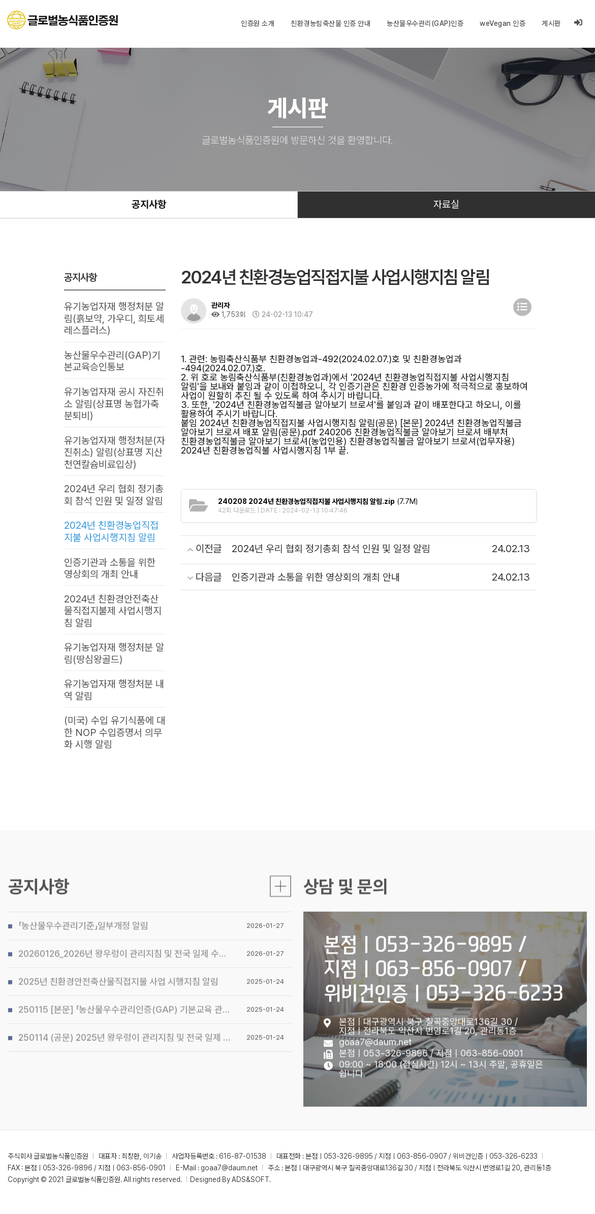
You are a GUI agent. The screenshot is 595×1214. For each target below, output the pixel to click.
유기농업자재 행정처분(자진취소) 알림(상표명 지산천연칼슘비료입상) (114, 456)
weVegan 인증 (502, 23)
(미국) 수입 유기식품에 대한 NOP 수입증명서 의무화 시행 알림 (114, 740)
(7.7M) (318, 502)
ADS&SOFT (250, 1188)
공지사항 (149, 205)
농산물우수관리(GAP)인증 (425, 23)
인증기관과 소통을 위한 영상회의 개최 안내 (109, 573)
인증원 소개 (257, 23)
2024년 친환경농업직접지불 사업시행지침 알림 (111, 536)
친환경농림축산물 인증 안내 (330, 23)
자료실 (446, 205)
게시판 (551, 23)
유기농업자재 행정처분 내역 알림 (114, 697)
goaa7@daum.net (375, 1070)
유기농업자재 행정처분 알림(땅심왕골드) (114, 660)
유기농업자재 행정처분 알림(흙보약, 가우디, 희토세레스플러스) (114, 320)
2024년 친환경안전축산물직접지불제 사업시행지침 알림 (113, 616)
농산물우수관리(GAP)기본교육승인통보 (112, 363)
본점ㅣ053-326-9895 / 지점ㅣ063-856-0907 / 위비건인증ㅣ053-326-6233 (443, 996)
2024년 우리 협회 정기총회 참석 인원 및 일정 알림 (114, 499)
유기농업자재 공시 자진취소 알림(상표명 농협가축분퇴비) (114, 406)
